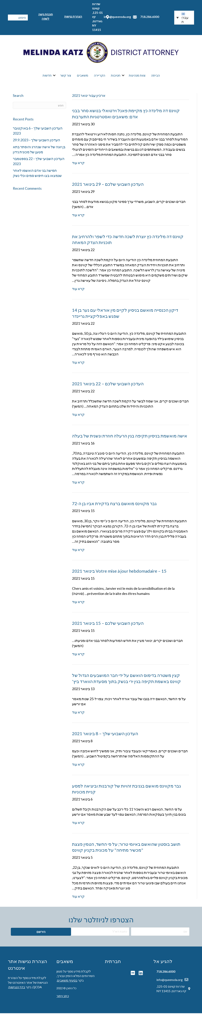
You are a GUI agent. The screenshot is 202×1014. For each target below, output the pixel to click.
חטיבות (115, 76)
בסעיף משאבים (67, 981)
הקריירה (99, 76)
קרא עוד (78, 164)
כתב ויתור (62, 996)
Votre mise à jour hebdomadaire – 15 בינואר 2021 (119, 572)
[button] (184, 18)
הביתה (155, 76)
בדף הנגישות (16, 988)
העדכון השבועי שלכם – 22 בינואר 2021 (108, 384)
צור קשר (65, 76)
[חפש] (39, 106)
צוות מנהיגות (137, 76)
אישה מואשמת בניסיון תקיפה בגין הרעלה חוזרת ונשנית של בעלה (129, 436)
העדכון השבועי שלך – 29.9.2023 (36, 141)
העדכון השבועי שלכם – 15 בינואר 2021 (108, 624)
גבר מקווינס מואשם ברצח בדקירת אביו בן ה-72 (114, 504)
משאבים (82, 76)
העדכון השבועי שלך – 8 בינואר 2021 (105, 734)
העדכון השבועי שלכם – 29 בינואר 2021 (108, 185)
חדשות (47, 76)
